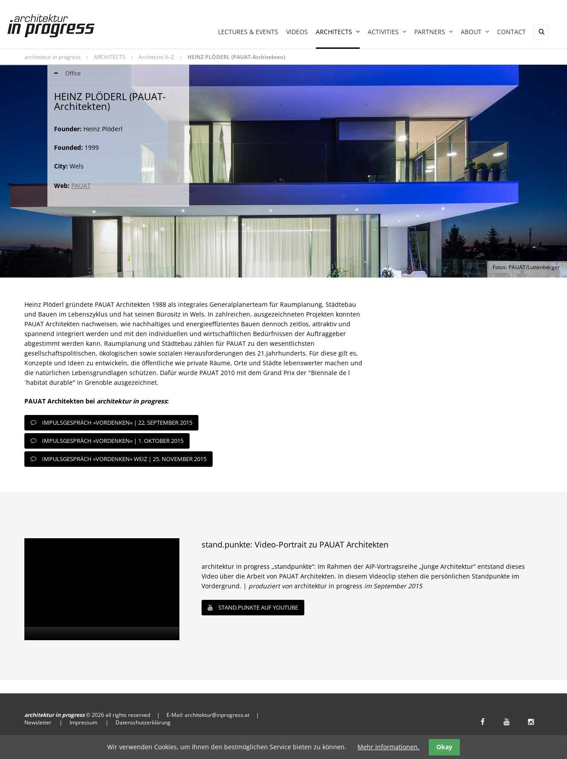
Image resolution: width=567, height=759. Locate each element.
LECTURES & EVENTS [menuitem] (248, 31)
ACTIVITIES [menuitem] (387, 31)
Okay (444, 747)
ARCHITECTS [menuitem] (338, 31)
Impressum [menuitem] (83, 722)
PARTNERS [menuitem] (433, 31)
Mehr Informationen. (388, 747)
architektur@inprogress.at (217, 715)
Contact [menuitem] (511, 31)
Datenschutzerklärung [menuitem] (143, 722)
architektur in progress (52, 57)
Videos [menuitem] (297, 31)
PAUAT (81, 185)
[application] (101, 589)
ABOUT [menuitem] (475, 31)
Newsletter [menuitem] (37, 722)
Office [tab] (64, 73)
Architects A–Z (156, 57)
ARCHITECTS (109, 57)
